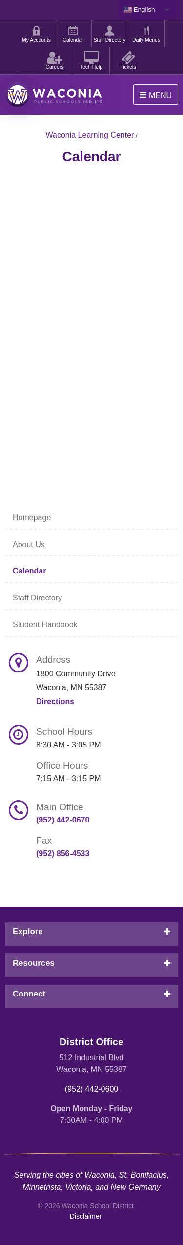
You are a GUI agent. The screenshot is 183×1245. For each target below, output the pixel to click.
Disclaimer (86, 1216)
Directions (55, 701)
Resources (34, 963)
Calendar (29, 571)
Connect (29, 993)
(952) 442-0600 (91, 1089)
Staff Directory (37, 598)
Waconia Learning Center (90, 135)
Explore (28, 931)
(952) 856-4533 (62, 853)
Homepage (32, 517)
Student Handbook (45, 625)
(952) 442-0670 (62, 820)
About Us (29, 544)
